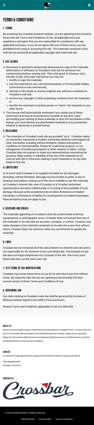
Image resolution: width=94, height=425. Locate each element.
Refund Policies (28, 419)
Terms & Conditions (64, 419)
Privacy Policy (45, 419)
